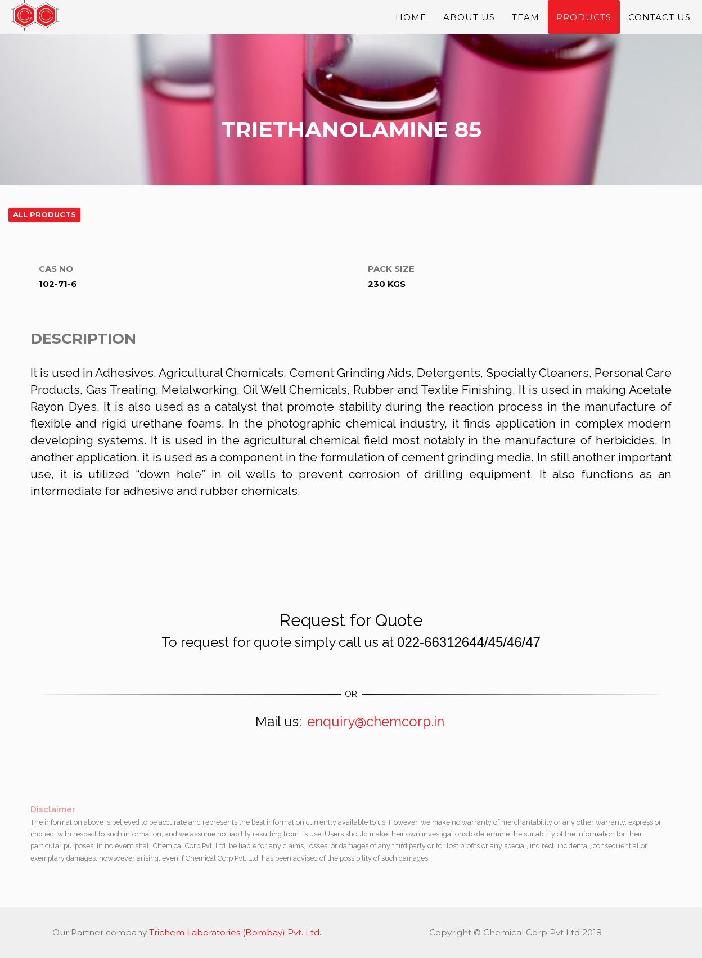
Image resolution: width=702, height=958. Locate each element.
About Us (469, 22)
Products (583, 22)
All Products (44, 214)
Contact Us (659, 22)
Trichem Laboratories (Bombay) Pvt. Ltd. (235, 932)
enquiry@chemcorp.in (375, 721)
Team (525, 22)
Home (410, 22)
